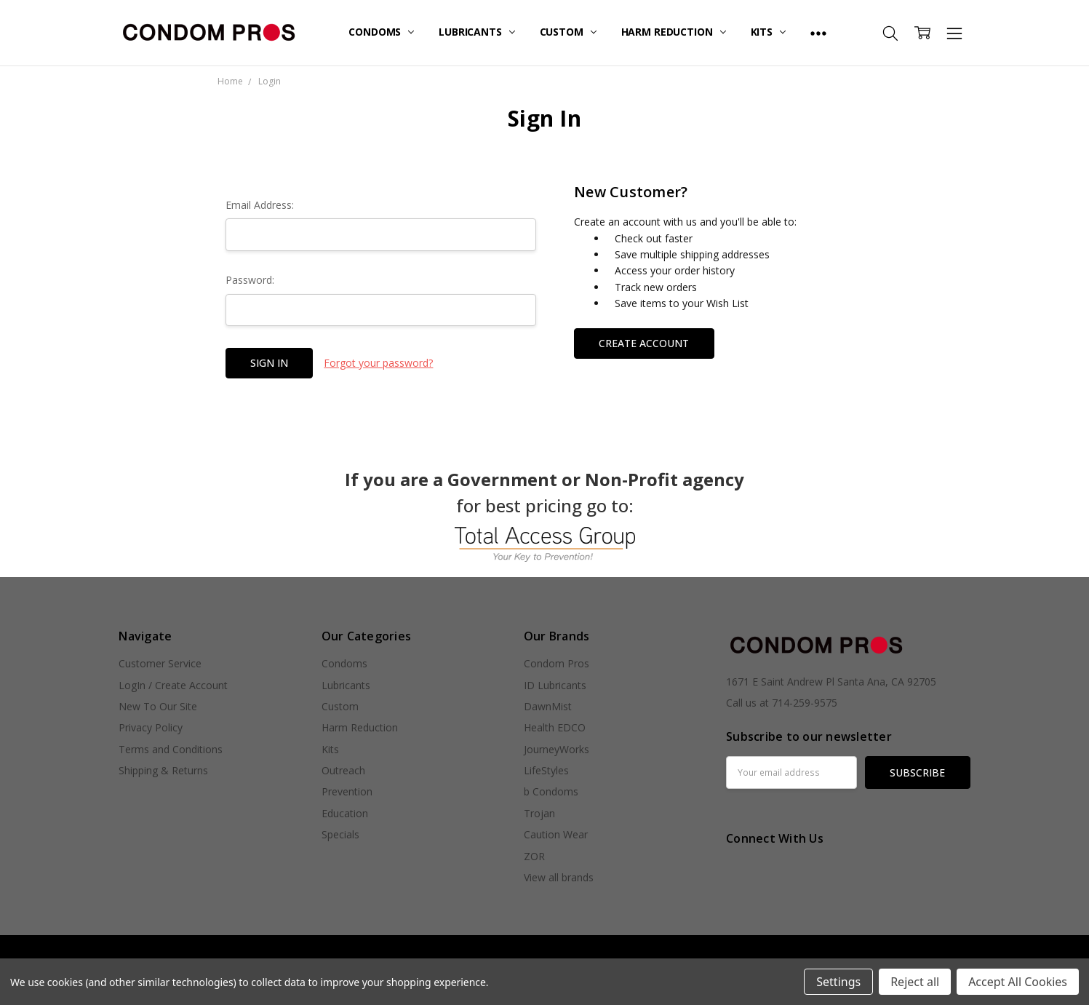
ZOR (534, 856)
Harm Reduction (673, 32)
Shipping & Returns (163, 770)
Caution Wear (556, 834)
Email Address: (260, 205)
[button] (545, 544)
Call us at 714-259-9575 (781, 703)
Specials (340, 834)
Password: (250, 280)
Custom (568, 32)
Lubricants (476, 32)
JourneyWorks (556, 749)
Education (345, 813)
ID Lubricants (555, 685)
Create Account (644, 343)
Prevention (347, 791)
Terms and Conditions (171, 749)
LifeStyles (546, 770)
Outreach (343, 770)
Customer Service (160, 663)
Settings (838, 982)
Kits (768, 32)
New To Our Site (158, 706)
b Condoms (551, 791)
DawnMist (548, 706)
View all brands (559, 877)
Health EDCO (555, 727)
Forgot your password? (378, 363)
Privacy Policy (151, 727)
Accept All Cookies (1017, 982)
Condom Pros (556, 663)
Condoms (381, 32)
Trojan (539, 813)
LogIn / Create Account (173, 685)
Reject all (914, 982)
